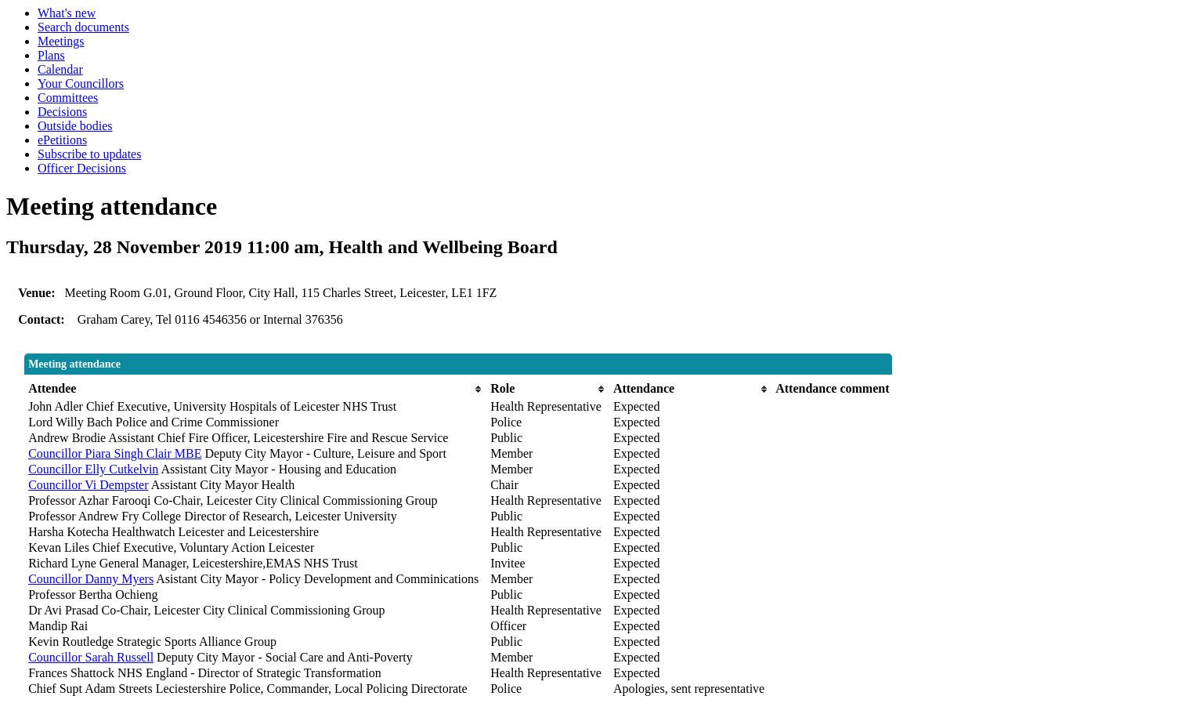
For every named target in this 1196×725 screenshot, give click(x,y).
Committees (68, 97)
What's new (67, 13)
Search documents (83, 27)
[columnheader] (255, 389)
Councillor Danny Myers (91, 578)
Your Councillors (81, 83)
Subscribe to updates (89, 154)
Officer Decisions (82, 168)
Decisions (62, 111)
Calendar (60, 69)
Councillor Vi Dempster (88, 484)
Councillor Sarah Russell (91, 657)
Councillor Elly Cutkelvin (93, 469)
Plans (51, 55)
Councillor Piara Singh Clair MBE (114, 453)
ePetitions (62, 140)
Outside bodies (75, 125)
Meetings (61, 41)
